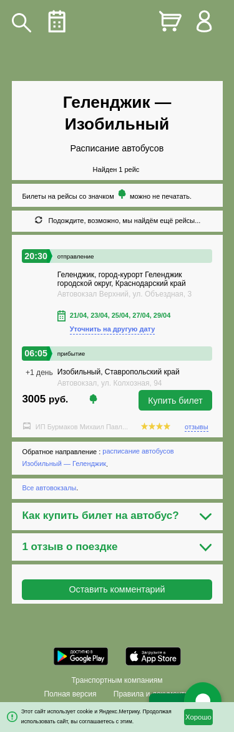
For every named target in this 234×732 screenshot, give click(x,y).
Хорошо (198, 717)
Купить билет (175, 401)
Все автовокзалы (49, 488)
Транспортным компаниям (116, 680)
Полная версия (70, 694)
